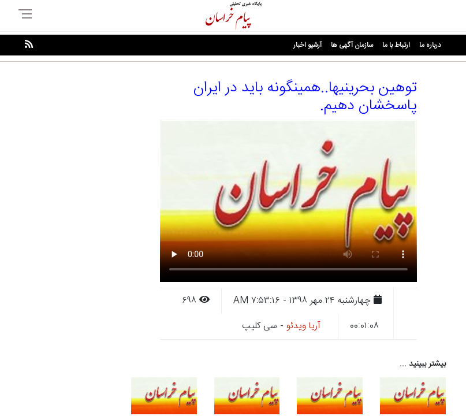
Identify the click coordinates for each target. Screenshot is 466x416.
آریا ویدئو (303, 326)
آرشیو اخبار (307, 45)
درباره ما (430, 45)
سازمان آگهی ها (352, 45)
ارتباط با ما (396, 45)
